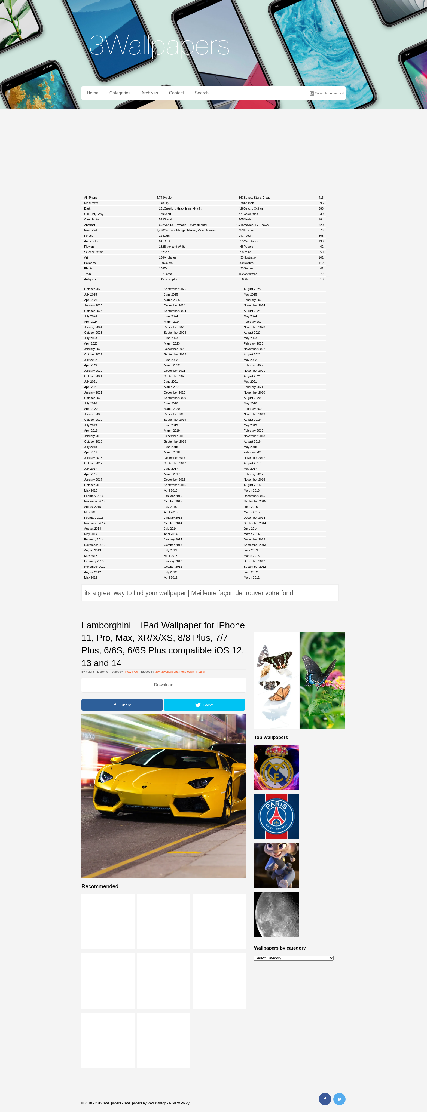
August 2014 (92, 528)
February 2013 (94, 561)
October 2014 (173, 523)
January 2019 (93, 436)
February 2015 (94, 517)
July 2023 (90, 338)
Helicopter (204, 279)
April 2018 (91, 452)
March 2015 (252, 512)
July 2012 (170, 572)
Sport (204, 214)
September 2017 (175, 463)
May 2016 (90, 490)
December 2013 (254, 539)
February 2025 (253, 300)
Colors (204, 263)
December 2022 (174, 349)
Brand (204, 219)
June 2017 (171, 468)
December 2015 (254, 495)
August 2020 (252, 398)
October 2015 (173, 501)
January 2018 (93, 457)
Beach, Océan (284, 208)
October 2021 (93, 376)
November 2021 (254, 370)
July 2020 (90, 403)
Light (204, 235)
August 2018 (252, 441)
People (284, 246)
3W (157, 671)
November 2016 (254, 479)
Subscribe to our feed (329, 93)
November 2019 (254, 414)
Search (202, 93)
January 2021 (93, 392)
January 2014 (173, 539)
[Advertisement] (213, 150)
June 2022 (171, 359)
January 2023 (93, 349)
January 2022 (93, 370)
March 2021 (172, 387)
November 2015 (94, 501)
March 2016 (252, 490)
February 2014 (94, 539)
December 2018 (174, 436)
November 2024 (254, 305)
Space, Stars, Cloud (284, 197)
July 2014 (170, 528)
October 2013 (173, 544)
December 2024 (174, 305)
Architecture (124, 241)
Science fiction (124, 252)
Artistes (284, 230)
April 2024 (91, 321)
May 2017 (250, 468)
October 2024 (93, 310)
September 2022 (175, 354)
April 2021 (91, 387)
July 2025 (90, 294)
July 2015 (170, 506)
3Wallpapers (169, 671)
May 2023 (250, 338)
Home (93, 93)
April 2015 (171, 512)
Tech (204, 268)
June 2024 (171, 316)
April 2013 (171, 555)
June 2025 (171, 294)
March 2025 (172, 300)
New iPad (124, 230)
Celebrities (284, 214)
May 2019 (250, 425)
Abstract (124, 225)
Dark (124, 208)
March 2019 (172, 430)
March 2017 (172, 474)
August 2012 (92, 572)
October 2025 (93, 289)
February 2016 (94, 495)
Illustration (284, 257)
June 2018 (171, 447)
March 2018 (172, 452)
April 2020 (91, 408)
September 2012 (255, 566)
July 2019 (90, 425)
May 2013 (90, 555)
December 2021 (174, 370)
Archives (149, 93)
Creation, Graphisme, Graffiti (204, 208)
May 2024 (250, 316)
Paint (284, 252)
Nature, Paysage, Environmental (204, 225)
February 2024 (253, 321)
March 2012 (252, 577)
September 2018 (175, 441)
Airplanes (204, 257)
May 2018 (250, 447)
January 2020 (93, 414)
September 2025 (175, 289)
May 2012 (90, 577)
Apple (204, 197)
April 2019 (91, 430)
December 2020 (174, 392)
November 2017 (254, 457)
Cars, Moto (124, 219)
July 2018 (90, 447)
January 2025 (93, 305)
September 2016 (175, 485)
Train (124, 274)
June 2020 (171, 403)
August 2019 (252, 419)
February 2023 (253, 343)
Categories (119, 93)
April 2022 (91, 365)
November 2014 (94, 523)
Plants (124, 268)
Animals (284, 203)
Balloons (124, 263)
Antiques (124, 279)
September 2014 (255, 523)
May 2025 (250, 294)
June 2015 (251, 506)
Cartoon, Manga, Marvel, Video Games (204, 230)
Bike (284, 279)
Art (124, 257)
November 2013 (94, 544)
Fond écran (187, 671)
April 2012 (171, 577)
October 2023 (93, 332)
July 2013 (170, 550)
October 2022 (93, 354)
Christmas (284, 274)
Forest (124, 235)
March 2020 (172, 408)
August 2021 (252, 376)
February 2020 (253, 408)
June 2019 (171, 425)
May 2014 (90, 534)
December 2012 (254, 561)
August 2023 (252, 332)
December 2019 (174, 414)
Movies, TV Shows (284, 225)
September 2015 (255, 501)
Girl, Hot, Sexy (124, 214)
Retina (200, 671)
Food (284, 235)
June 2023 (171, 338)
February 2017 (253, 474)
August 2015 (92, 506)
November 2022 (254, 349)
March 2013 (252, 555)
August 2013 (92, 550)
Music (284, 219)
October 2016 (93, 485)
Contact (176, 93)
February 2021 (253, 387)
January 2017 (93, 479)
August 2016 (252, 485)
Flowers (124, 246)
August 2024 (252, 310)
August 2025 (252, 289)
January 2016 (173, 495)
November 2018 (254, 436)
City (204, 203)
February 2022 (253, 365)
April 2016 (171, 490)
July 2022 (90, 359)
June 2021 (171, 381)
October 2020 (93, 398)
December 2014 (254, 517)
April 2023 (91, 343)
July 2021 (90, 381)
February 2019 (253, 430)
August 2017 (252, 463)
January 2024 (93, 327)
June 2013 (251, 550)
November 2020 (254, 392)
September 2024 (175, 310)
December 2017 (174, 457)
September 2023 (175, 332)
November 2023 (254, 327)
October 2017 (93, 463)
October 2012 (173, 566)
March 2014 (252, 534)
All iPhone (124, 197)
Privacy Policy (179, 1103)
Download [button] (163, 685)
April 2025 (91, 300)
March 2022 (172, 365)
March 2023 (172, 343)
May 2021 (250, 381)
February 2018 (253, 452)
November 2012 (94, 566)
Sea (204, 252)
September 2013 (255, 544)
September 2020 (175, 398)
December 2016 (174, 479)
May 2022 (250, 359)
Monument (124, 203)
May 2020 (250, 403)
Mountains (284, 241)
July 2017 (90, 468)
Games (284, 268)
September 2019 (175, 419)
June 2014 (251, 528)
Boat (204, 241)
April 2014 (171, 534)
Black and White (204, 246)
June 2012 (251, 572)
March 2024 (172, 321)
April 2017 (91, 474)
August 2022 (252, 354)
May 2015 (90, 512)
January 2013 (173, 561)
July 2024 (90, 316)
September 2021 (175, 376)
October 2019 (93, 419)
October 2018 (93, 441)
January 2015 (173, 517)
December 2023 (174, 327)
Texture (284, 263)
